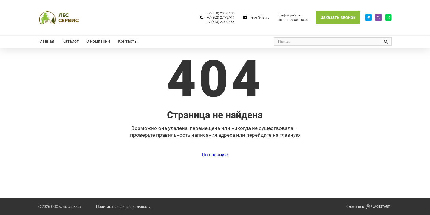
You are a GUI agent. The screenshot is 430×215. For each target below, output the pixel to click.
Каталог (70, 41)
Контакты (128, 41)
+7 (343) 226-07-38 (220, 22)
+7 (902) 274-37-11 (220, 17)
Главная (46, 41)
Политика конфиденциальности (123, 207)
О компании (98, 41)
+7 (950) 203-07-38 (220, 13)
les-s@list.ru (260, 17)
